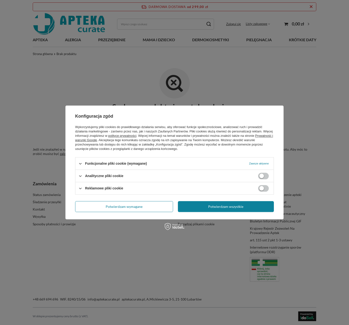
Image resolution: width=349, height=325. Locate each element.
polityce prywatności (122, 136)
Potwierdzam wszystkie (225, 206)
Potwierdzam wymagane (124, 206)
